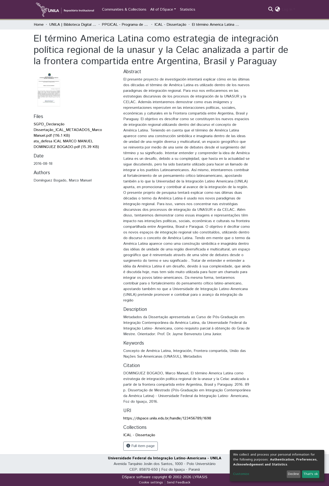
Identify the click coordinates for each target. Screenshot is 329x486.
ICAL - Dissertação (170, 24)
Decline (293, 474)
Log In (287, 9)
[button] (277, 10)
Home (39, 24)
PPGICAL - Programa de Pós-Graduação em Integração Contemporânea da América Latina (125, 24)
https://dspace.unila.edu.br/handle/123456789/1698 (167, 418)
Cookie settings (151, 482)
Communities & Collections (124, 9)
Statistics (187, 9)
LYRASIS (199, 477)
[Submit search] (270, 10)
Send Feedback (178, 482)
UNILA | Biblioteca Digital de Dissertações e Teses (72, 24)
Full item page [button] (140, 446)
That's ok (310, 474)
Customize (241, 474)
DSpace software (136, 477)
